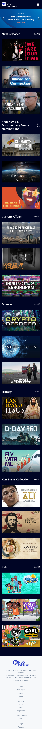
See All (37, 34)
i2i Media (25, 680)
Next (38, 18)
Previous (3, 18)
